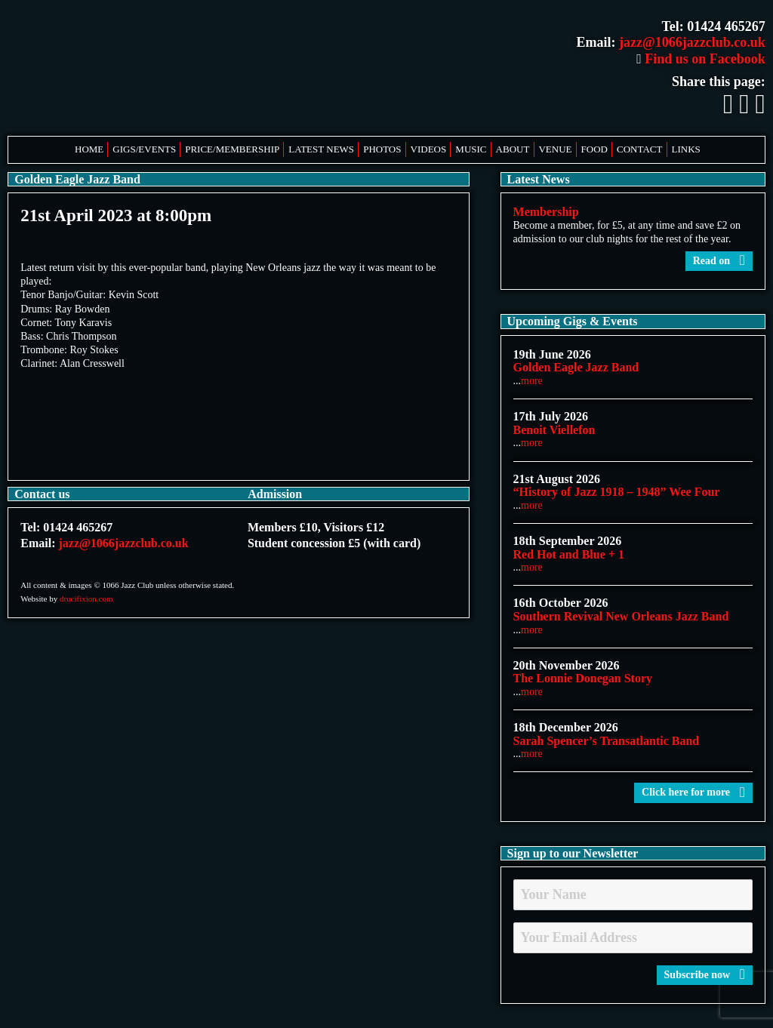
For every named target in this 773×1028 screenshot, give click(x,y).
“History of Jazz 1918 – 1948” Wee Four (616, 491)
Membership (546, 211)
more (532, 380)
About (513, 149)
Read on (719, 260)
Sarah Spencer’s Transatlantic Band (606, 740)
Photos (382, 149)
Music (470, 149)
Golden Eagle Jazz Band (576, 367)
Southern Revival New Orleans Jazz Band (621, 616)
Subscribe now (704, 974)
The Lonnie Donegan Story (582, 678)
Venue (554, 149)
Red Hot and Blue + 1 (568, 554)
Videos (429, 149)
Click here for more (693, 792)
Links (686, 149)
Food (594, 149)
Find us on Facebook (700, 58)
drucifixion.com (86, 598)
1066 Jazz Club (159, 68)
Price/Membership (232, 149)
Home (89, 149)
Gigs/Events (144, 149)
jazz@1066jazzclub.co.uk (692, 42)
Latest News (321, 149)
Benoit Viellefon (554, 429)
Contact (639, 149)
